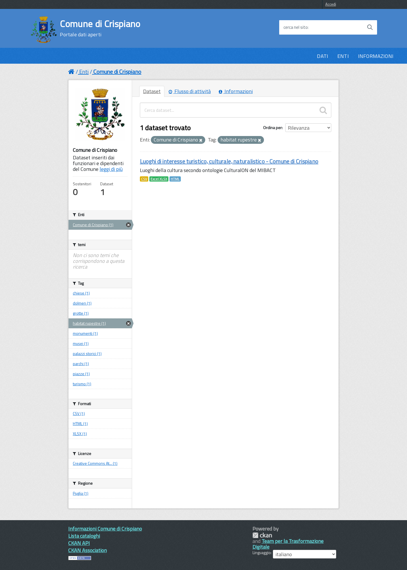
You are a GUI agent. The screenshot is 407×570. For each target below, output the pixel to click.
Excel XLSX (159, 179)
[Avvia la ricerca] (370, 27)
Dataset (152, 91)
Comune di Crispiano (100, 28)
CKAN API (79, 543)
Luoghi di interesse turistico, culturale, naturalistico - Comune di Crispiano (229, 161)
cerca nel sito (296, 27)
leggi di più (111, 169)
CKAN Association (87, 550)
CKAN (262, 535)
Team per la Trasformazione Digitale (288, 544)
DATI (322, 56)
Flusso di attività (190, 91)
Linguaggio (261, 553)
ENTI (343, 56)
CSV (144, 179)
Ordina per (272, 127)
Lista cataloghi (84, 536)
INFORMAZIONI (375, 56)
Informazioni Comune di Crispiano (105, 529)
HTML (175, 179)
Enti (84, 71)
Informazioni (236, 91)
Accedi (330, 4)
